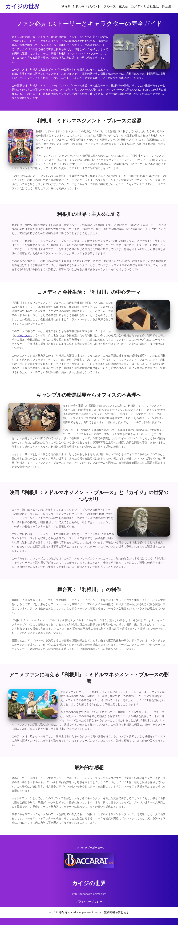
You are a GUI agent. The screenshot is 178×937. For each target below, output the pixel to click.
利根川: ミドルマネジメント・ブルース (88, 6)
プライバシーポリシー (89, 913)
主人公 (123, 6)
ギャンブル (23, 346)
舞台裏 (166, 6)
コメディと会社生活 (145, 6)
